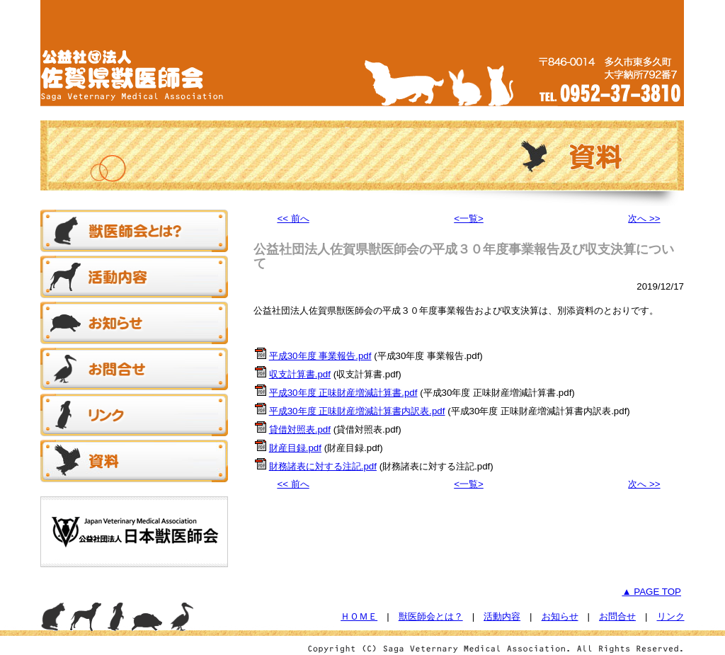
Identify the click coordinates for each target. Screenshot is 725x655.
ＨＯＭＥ (359, 616)
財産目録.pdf (295, 448)
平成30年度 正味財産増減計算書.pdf (343, 392)
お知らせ (560, 616)
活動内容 (502, 616)
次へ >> (644, 218)
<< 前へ (293, 218)
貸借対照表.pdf (300, 429)
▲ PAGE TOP (651, 591)
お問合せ (617, 616)
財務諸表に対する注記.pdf (323, 466)
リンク (671, 616)
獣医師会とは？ (431, 616)
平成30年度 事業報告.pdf (320, 356)
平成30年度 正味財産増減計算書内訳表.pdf (357, 411)
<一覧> (469, 218)
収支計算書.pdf (300, 374)
